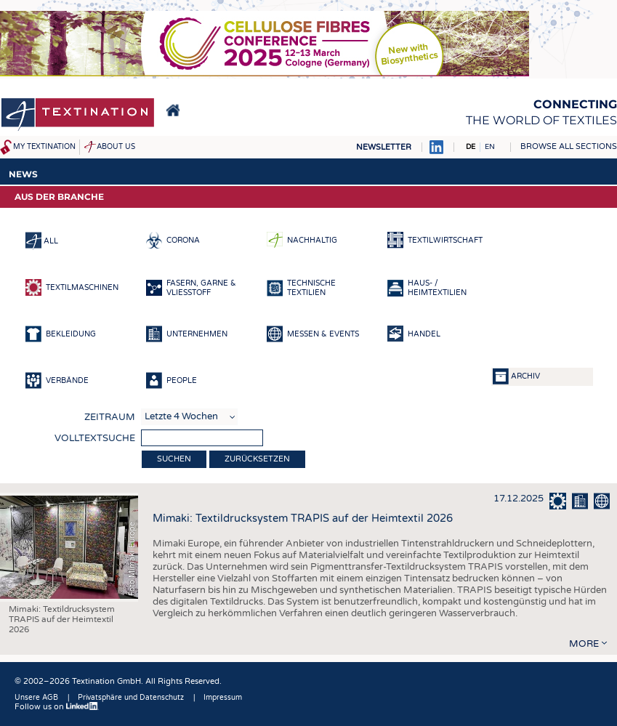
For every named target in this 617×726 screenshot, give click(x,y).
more (584, 644)
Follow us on (57, 706)
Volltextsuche (95, 438)
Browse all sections (568, 146)
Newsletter (383, 147)
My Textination (44, 146)
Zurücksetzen (257, 459)
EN (490, 146)
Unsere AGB (36, 697)
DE (470, 146)
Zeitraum (109, 417)
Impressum (222, 697)
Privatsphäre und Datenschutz (131, 697)
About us (116, 146)
